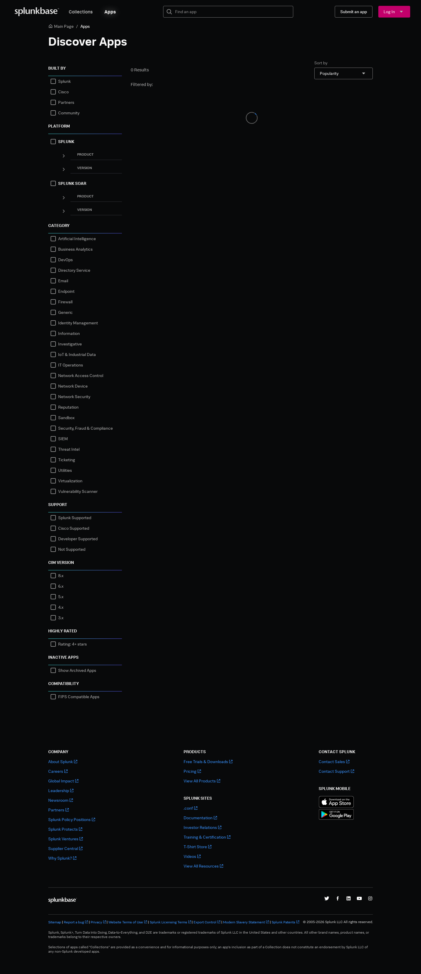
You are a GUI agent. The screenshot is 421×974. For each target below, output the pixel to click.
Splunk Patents (285, 922)
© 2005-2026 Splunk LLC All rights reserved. (338, 922)
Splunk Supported (74, 517)
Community (69, 112)
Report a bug (76, 922)
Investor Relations (202, 827)
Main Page (61, 26)
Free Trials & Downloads (208, 761)
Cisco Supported (73, 528)
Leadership (60, 790)
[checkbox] (53, 81)
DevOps (65, 259)
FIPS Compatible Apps (78, 696)
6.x (60, 586)
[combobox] (343, 73)
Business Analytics (75, 249)
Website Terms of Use (127, 922)
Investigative (70, 343)
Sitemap (54, 922)
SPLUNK (66, 141)
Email (63, 280)
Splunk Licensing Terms (170, 922)
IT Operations (70, 364)
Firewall (65, 301)
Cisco (63, 91)
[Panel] (63, 156)
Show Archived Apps (77, 670)
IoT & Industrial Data (77, 354)
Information (69, 333)
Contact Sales (334, 761)
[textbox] (232, 12)
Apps (110, 12)
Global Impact (63, 780)
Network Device (73, 385)
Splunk (64, 81)
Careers (58, 771)
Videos (192, 856)
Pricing (192, 771)
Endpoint (66, 291)
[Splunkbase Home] (37, 11)
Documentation (200, 817)
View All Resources (203, 865)
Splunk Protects (65, 829)
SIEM (63, 438)
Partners (66, 102)
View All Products (202, 780)
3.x (60, 617)
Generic (65, 312)
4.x (60, 607)
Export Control (207, 922)
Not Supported (71, 549)
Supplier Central (65, 848)
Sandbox (66, 417)
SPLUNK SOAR (72, 183)
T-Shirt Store (197, 846)
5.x (60, 596)
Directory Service (74, 270)
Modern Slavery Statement (246, 922)
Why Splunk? (62, 858)
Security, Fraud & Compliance (85, 428)
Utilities (65, 470)
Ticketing (66, 459)
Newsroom (60, 800)
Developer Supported (78, 538)
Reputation (68, 407)
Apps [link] (85, 26)
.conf (190, 808)
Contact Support (336, 771)
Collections (81, 12)
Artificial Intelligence (77, 238)
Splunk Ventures (65, 838)
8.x (60, 575)
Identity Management (78, 322)
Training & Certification (207, 836)
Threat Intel (69, 449)
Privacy (98, 922)
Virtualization (70, 480)
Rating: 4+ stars (72, 643)
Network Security (74, 396)
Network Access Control (80, 375)
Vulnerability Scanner (78, 491)
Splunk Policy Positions (71, 819)
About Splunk (62, 761)
